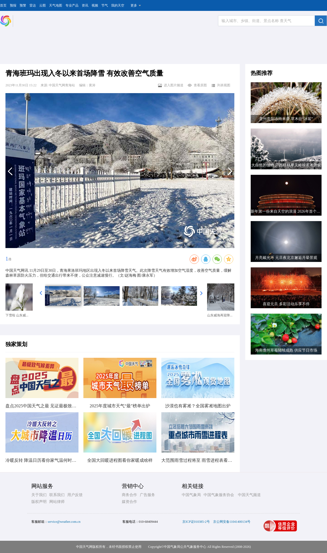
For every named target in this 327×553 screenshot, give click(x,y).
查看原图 (197, 85)
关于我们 (39, 495)
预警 (23, 5)
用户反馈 (75, 495)
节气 (104, 5)
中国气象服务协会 (219, 495)
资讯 (85, 5)
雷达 (32, 5)
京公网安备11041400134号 (232, 522)
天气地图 (55, 5)
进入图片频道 (170, 85)
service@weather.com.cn (64, 522)
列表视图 (220, 85)
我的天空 (117, 5)
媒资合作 (129, 502)
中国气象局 (191, 495)
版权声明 (39, 502)
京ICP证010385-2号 (196, 522)
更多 (134, 5)
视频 (95, 5)
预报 (13, 5)
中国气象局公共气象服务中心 (185, 547)
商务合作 (129, 495)
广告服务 (147, 495)
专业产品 (71, 5)
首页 (3, 5)
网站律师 (57, 502)
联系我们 (57, 495)
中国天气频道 (249, 495)
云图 (42, 5)
